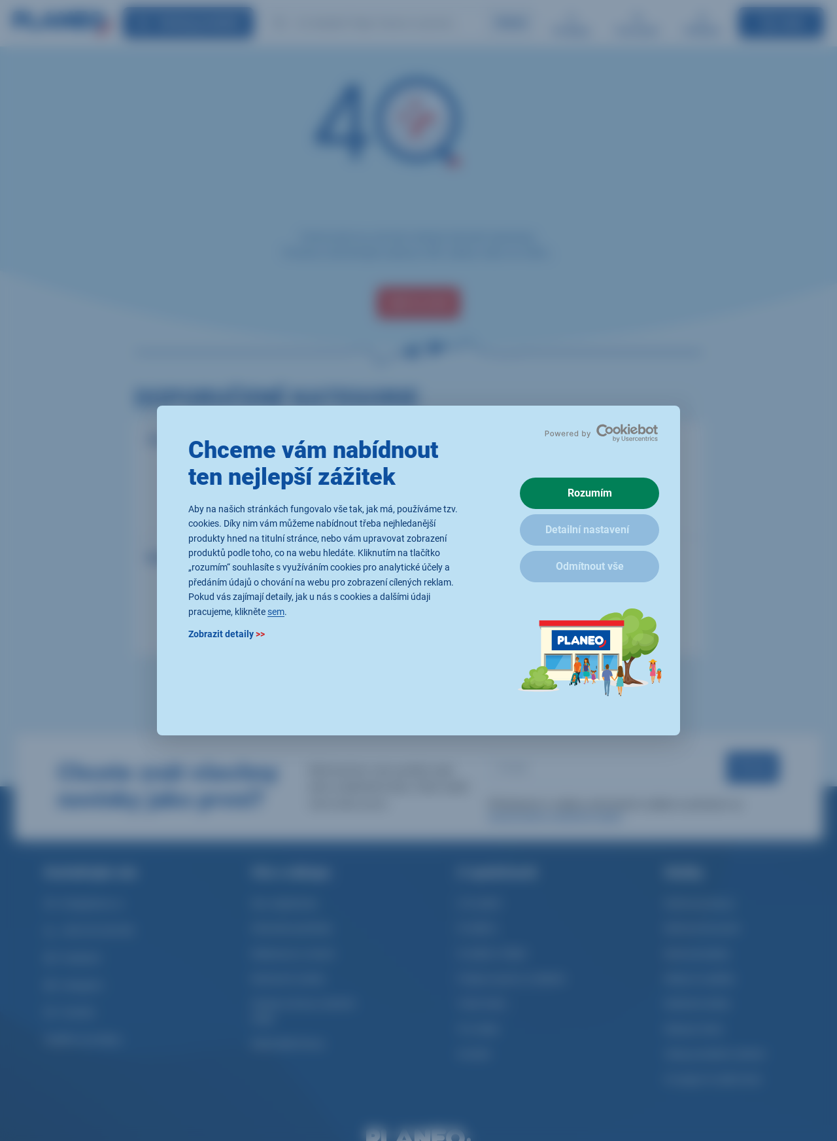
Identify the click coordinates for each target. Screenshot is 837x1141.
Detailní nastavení (587, 529)
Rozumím (590, 493)
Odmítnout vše (590, 566)
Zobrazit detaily (226, 634)
